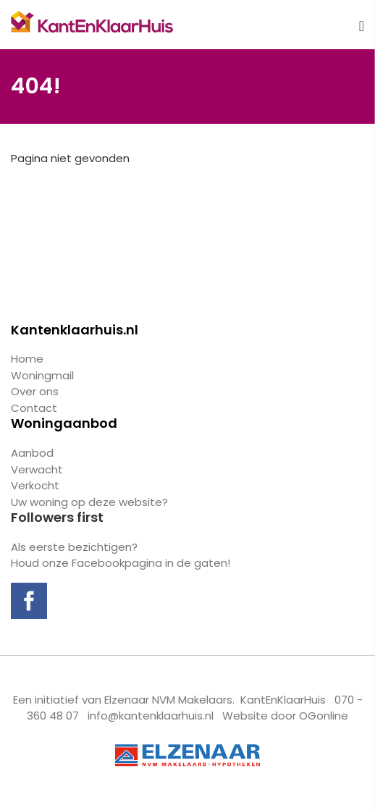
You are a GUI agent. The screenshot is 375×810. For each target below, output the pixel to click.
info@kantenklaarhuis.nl (151, 715)
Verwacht (37, 469)
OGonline (323, 715)
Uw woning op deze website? (89, 502)
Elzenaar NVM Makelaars (168, 699)
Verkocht (35, 485)
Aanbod (32, 452)
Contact (34, 407)
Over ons (35, 391)
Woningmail (42, 375)
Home (27, 358)
